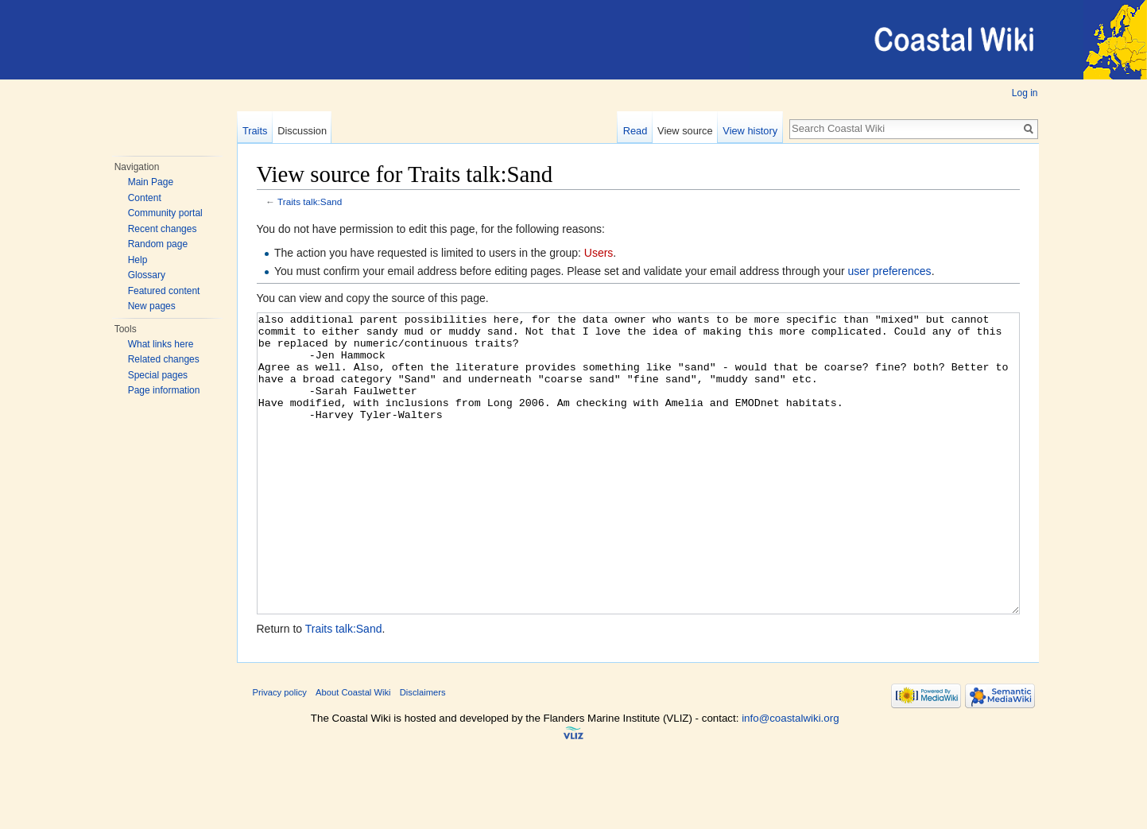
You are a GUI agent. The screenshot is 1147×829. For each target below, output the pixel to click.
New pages (152, 306)
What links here (161, 344)
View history (750, 131)
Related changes (164, 359)
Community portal (165, 213)
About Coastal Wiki (353, 752)
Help (138, 259)
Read (635, 131)
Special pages (158, 375)
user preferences (890, 271)
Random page (158, 244)
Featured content (164, 290)
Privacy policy (280, 752)
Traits (255, 131)
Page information (164, 390)
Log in (1025, 93)
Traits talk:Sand (309, 201)
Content (144, 197)
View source (684, 131)
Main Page (150, 182)
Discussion (302, 131)
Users (599, 252)
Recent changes (162, 228)
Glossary (146, 275)
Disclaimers (423, 752)
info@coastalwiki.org (790, 778)
